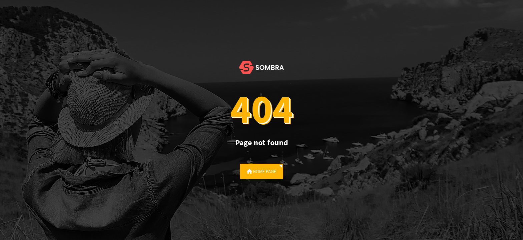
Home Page (261, 171)
